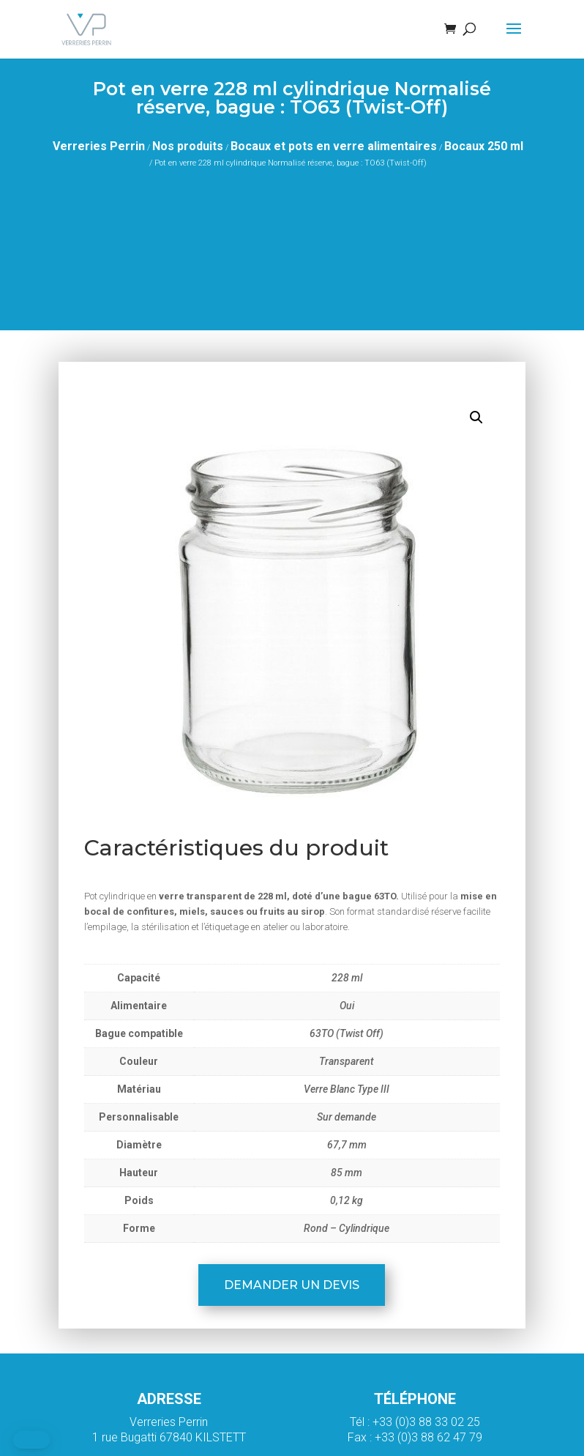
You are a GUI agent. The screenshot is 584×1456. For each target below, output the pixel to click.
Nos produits (187, 146)
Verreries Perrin (99, 146)
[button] (476, 417)
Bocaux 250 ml (483, 146)
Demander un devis (291, 1285)
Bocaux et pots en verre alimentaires (334, 146)
